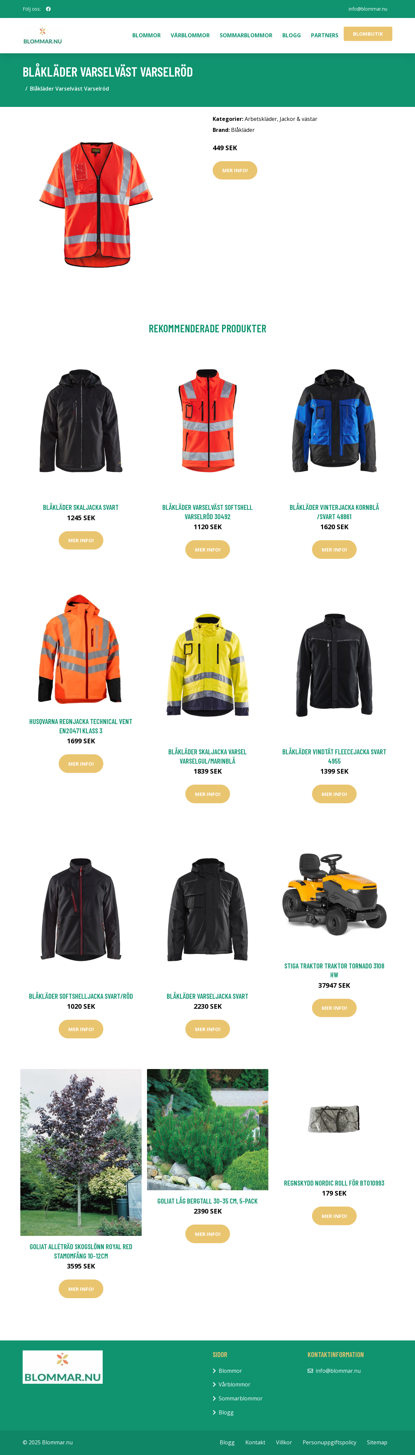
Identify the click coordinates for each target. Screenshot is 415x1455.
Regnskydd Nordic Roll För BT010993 (334, 1183)
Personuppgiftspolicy (329, 1442)
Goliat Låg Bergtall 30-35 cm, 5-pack (207, 1201)
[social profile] (48, 9)
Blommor (146, 35)
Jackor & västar (298, 119)
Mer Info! (235, 170)
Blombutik (368, 33)
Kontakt (255, 1442)
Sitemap (377, 1442)
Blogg (291, 35)
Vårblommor (190, 35)
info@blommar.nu (368, 9)
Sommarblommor (246, 35)
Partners (324, 35)
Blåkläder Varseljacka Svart (207, 996)
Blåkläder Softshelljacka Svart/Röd (81, 996)
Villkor (284, 1442)
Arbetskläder (261, 119)
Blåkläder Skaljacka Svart (81, 507)
